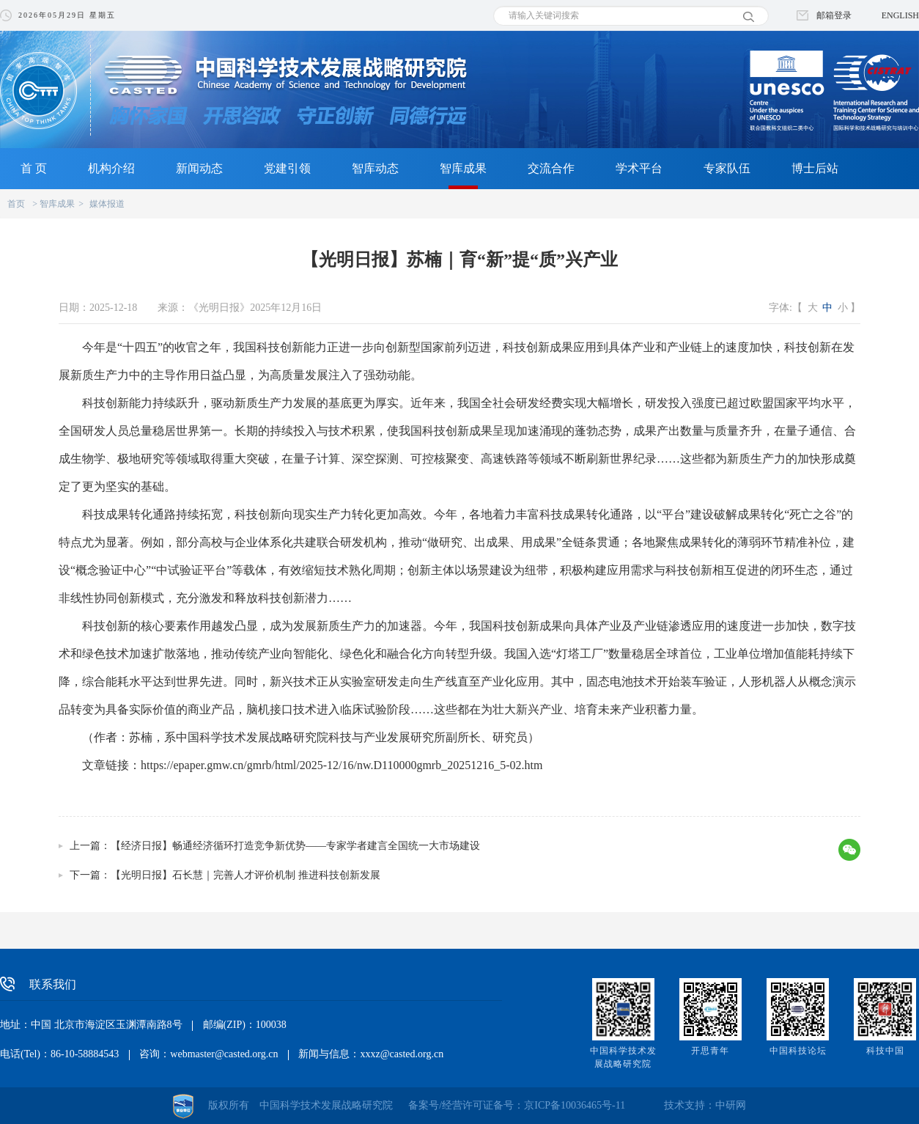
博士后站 (814, 168)
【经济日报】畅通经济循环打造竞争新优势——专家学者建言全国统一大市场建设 (295, 845)
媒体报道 (107, 204)
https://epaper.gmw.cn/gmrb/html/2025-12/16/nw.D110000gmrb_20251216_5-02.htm (341, 765)
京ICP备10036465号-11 (574, 1105)
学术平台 (639, 168)
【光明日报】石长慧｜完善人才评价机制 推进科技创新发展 (245, 875)
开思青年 (710, 1051)
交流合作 (551, 168)
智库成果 (463, 168)
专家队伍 (727, 168)
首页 (16, 204)
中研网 (730, 1105)
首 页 (34, 168)
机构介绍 (111, 168)
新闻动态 (199, 168)
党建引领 (287, 168)
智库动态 (375, 168)
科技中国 (885, 1051)
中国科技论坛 (798, 1051)
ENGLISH (900, 15)
